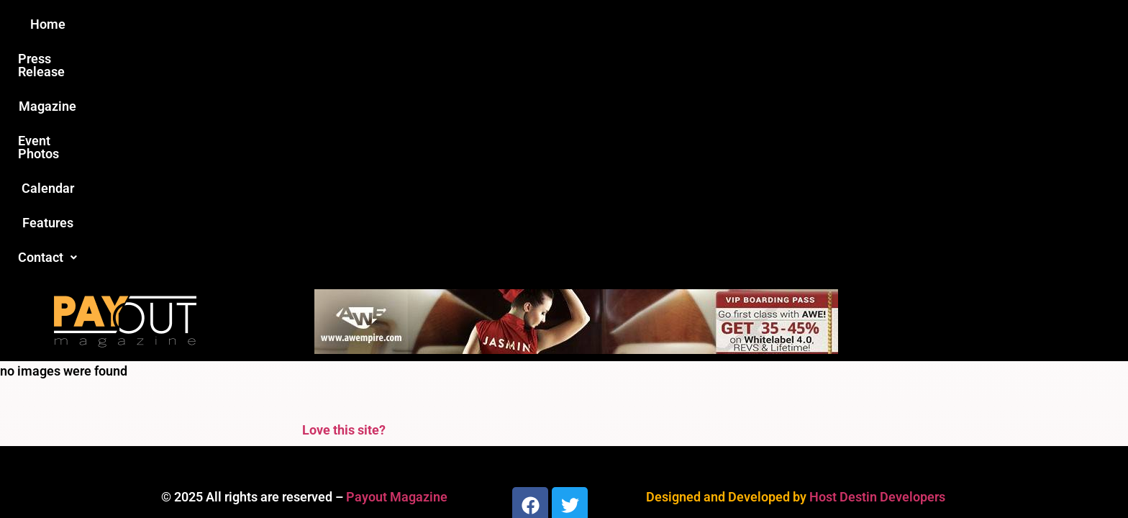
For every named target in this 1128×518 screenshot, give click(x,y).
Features (729, 24)
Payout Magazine (396, 263)
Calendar (656, 24)
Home (309, 24)
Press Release (390, 24)
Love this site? (344, 196)
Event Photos (570, 24)
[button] (806, 24)
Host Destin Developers (877, 263)
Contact (806, 24)
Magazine (482, 24)
